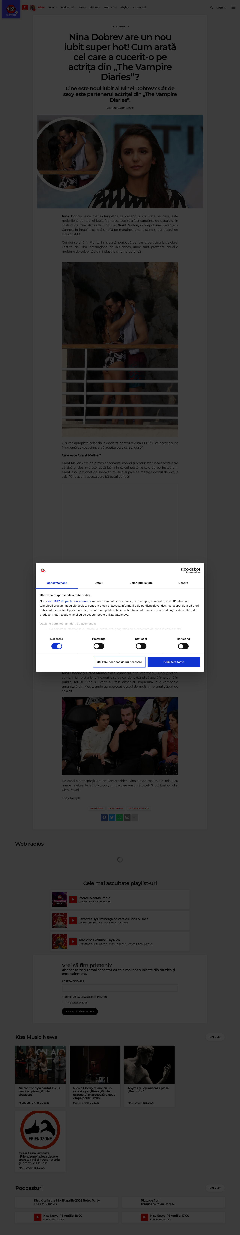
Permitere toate (174, 662)
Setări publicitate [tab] (141, 582)
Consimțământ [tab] (57, 582)
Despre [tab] (183, 582)
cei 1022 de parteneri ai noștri (69, 601)
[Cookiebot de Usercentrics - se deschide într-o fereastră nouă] (183, 570)
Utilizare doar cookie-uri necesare (119, 662)
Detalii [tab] (99, 582)
